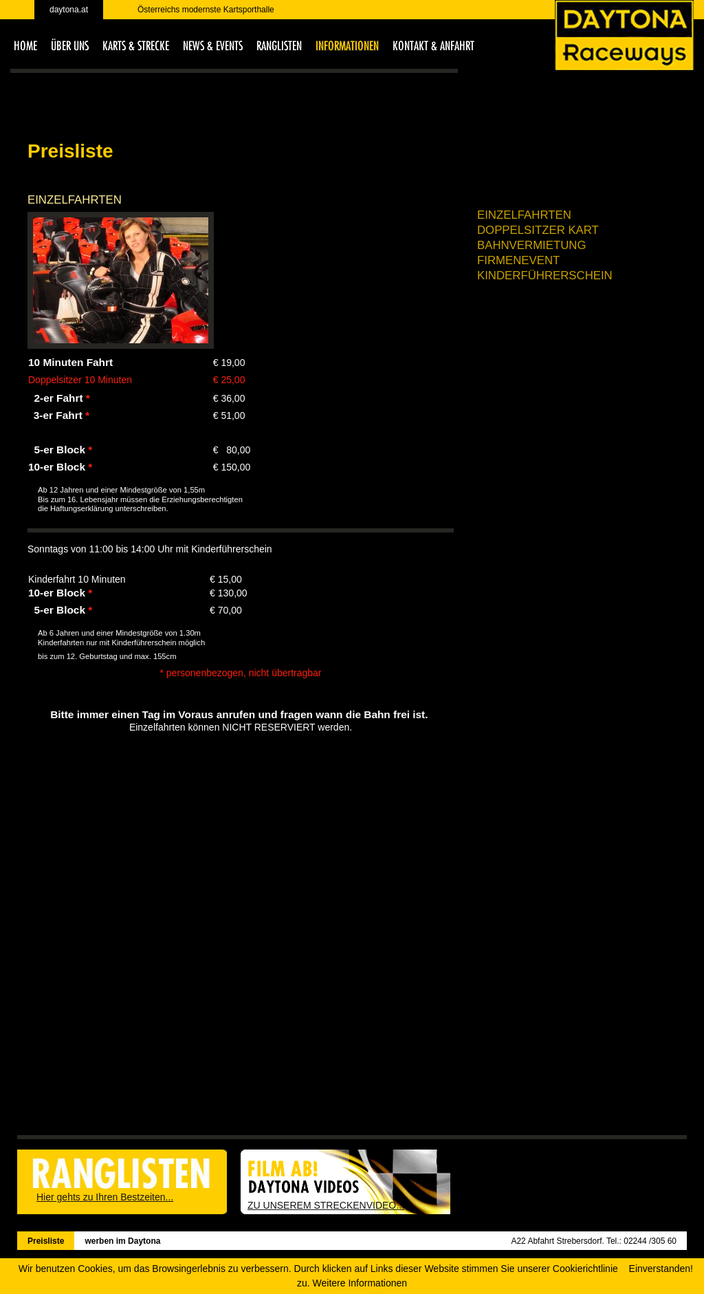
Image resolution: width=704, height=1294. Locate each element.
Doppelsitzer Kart (538, 230)
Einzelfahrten (524, 215)
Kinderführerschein (545, 275)
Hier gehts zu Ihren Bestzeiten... (104, 1197)
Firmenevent (518, 260)
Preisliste (46, 1241)
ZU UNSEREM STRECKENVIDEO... (326, 1205)
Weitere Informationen (360, 1282)
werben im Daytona (122, 1241)
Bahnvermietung (531, 245)
